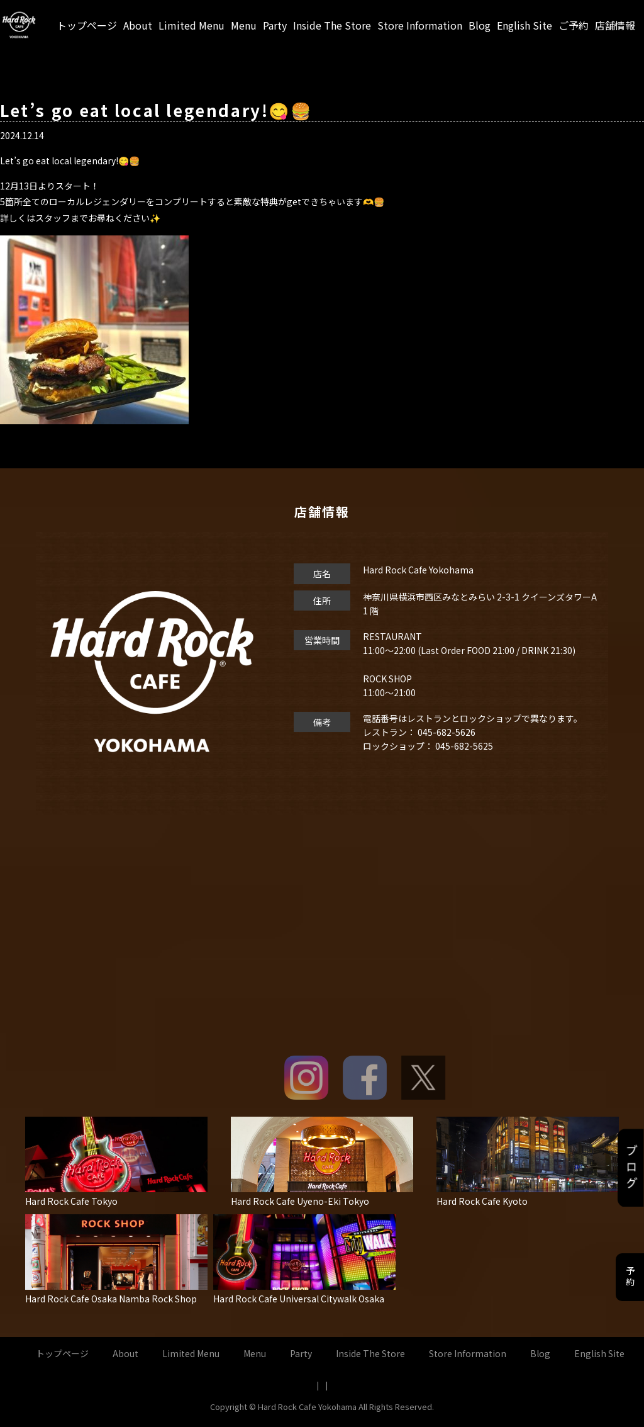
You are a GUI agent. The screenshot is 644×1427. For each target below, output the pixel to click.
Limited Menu (191, 25)
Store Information (419, 25)
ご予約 (573, 25)
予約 (630, 1277)
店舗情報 (615, 25)
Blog (480, 25)
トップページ (87, 25)
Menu (244, 25)
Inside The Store (332, 25)
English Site (524, 25)
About (137, 25)
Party (275, 25)
